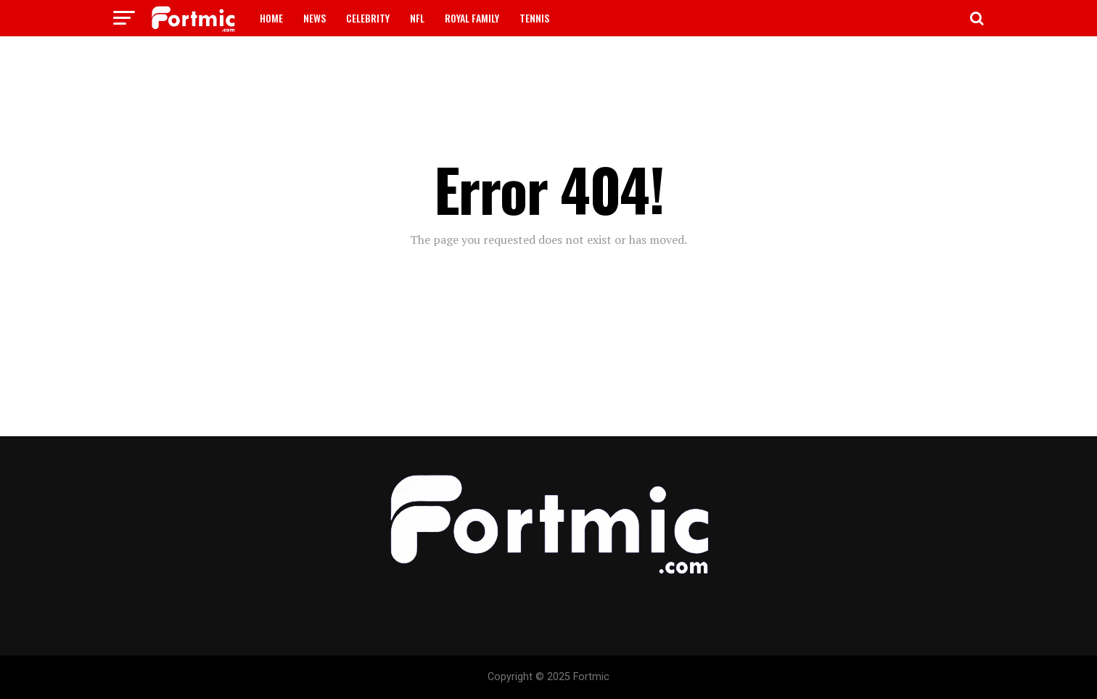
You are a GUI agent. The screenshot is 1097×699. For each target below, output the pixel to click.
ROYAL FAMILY (472, 17)
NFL (417, 17)
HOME (271, 17)
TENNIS (534, 17)
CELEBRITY (368, 17)
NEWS (314, 17)
